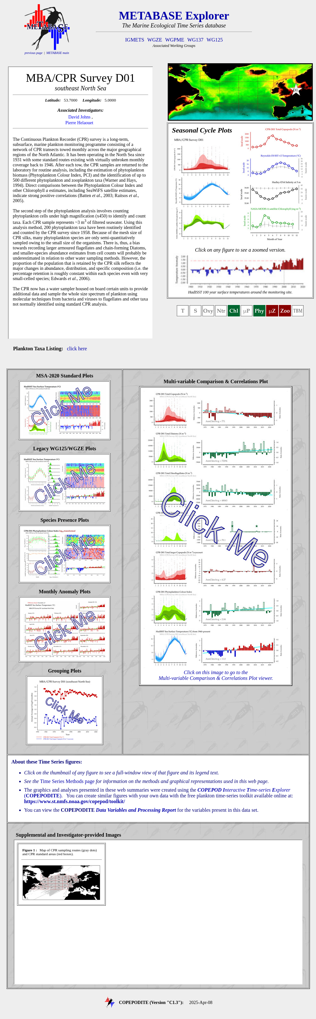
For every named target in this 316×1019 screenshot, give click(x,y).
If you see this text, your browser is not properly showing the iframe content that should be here (80, 202)
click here (77, 348)
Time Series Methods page (67, 781)
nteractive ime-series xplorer (243, 790)
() (42, 795)
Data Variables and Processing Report (136, 810)
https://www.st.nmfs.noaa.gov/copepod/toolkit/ (74, 801)
